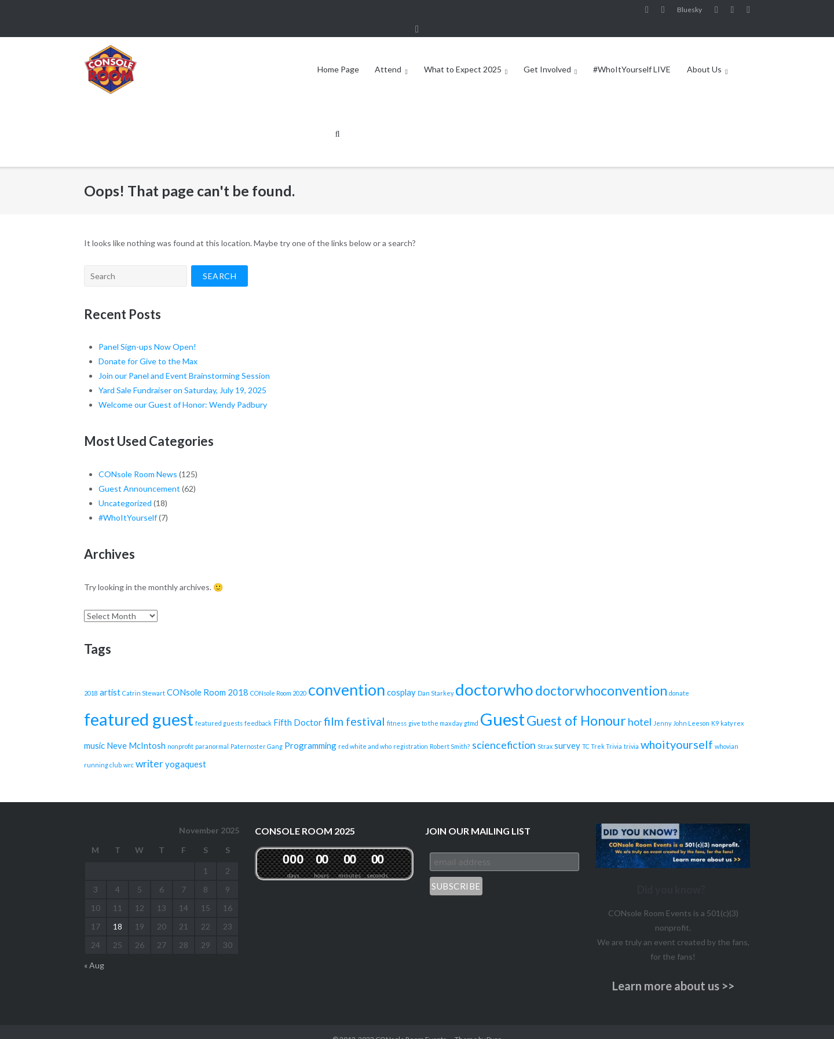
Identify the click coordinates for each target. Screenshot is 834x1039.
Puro (494, 1024)
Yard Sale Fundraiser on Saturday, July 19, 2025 (182, 375)
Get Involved (547, 54)
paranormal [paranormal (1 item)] (212, 731)
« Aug (94, 950)
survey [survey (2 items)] (567, 730)
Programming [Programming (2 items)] (310, 730)
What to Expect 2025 (463, 54)
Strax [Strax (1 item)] (545, 731)
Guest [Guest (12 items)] (502, 704)
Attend (388, 54)
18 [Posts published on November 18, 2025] (117, 911)
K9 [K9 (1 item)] (715, 708)
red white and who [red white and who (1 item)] (365, 731)
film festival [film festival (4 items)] (354, 706)
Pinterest (732, 11)
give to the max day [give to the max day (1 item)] (435, 708)
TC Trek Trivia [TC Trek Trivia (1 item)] (602, 731)
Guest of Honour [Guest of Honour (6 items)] (576, 705)
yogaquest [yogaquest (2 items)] (185, 749)
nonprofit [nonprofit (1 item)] (180, 731)
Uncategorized (125, 488)
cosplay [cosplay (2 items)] (401, 677)
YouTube (716, 11)
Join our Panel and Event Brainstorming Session (184, 360)
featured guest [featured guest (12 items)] (138, 704)
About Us (704, 54)
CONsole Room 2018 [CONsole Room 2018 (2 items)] (207, 677)
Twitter (748, 11)
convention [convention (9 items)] (346, 674)
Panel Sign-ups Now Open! (147, 331)
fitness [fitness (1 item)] (397, 708)
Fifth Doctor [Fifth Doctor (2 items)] (297, 707)
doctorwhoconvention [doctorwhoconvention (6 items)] (601, 675)
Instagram (663, 11)
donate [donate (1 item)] (679, 678)
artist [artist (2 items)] (110, 677)
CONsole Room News (137, 459)
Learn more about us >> (673, 970)
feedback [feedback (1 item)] (258, 708)
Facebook (647, 11)
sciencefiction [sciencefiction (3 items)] (504, 730)
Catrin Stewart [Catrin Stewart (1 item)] (143, 678)
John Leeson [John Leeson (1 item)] (691, 708)
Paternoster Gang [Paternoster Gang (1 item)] (257, 731)
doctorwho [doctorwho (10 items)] (494, 674)
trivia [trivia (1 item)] (631, 731)
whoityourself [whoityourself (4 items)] (677, 729)
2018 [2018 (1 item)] (91, 678)
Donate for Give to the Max (147, 346)
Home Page (338, 54)
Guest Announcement (139, 473)
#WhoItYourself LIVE (632, 54)
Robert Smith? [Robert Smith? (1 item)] (450, 731)
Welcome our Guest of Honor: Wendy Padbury (182, 389)
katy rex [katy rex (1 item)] (732, 708)
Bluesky (689, 10)
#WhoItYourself (127, 502)
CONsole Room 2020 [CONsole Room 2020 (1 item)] (278, 678)
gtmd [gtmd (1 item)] (471, 708)
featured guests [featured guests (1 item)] (219, 708)
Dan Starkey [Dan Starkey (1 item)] (435, 678)
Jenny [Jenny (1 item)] (662, 708)
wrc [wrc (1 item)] (128, 749)
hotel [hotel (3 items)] (640, 707)
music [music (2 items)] (94, 730)
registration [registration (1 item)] (410, 731)
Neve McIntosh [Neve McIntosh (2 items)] (136, 730)
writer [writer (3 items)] (149, 748)
